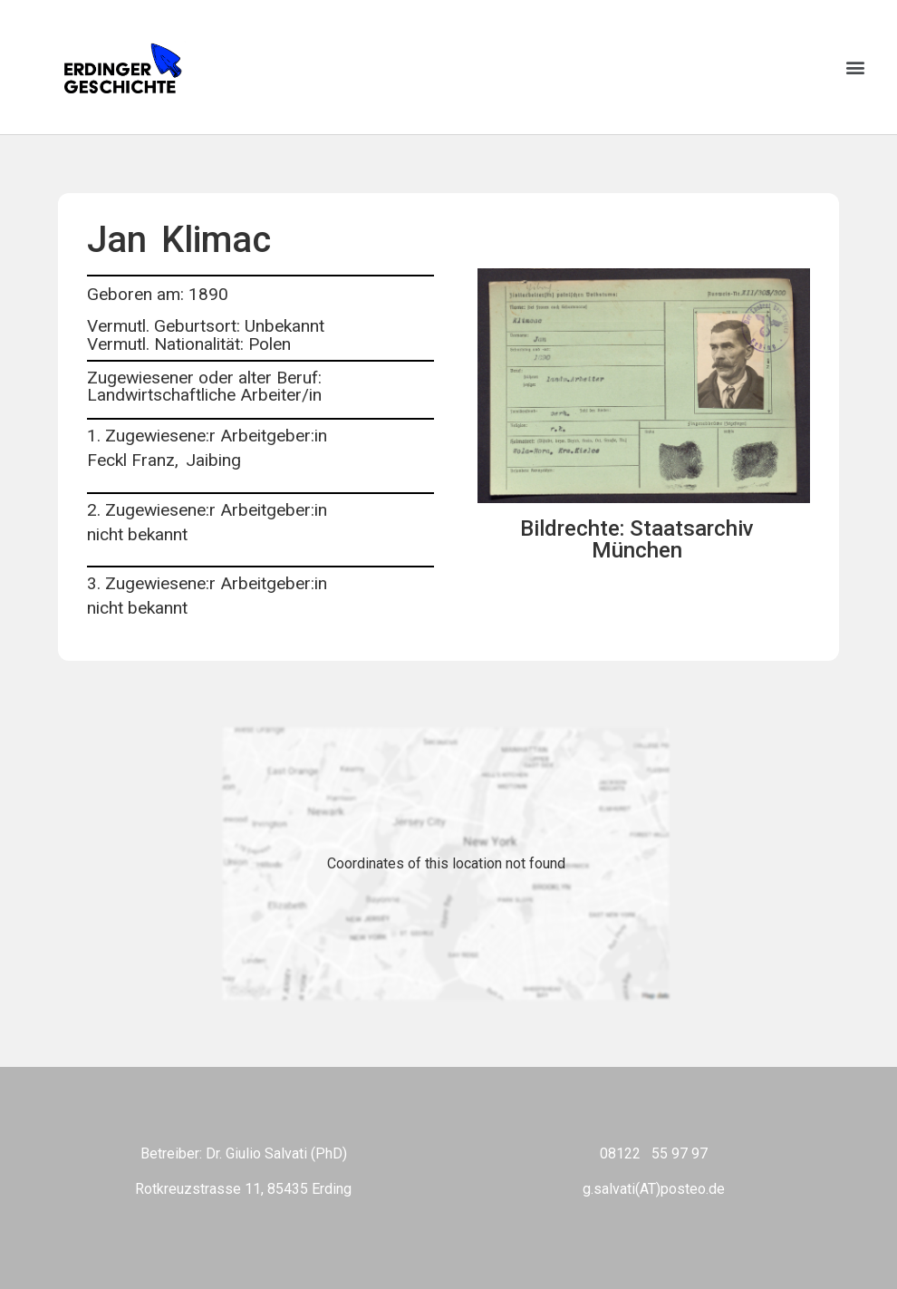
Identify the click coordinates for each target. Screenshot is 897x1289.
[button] (855, 67)
